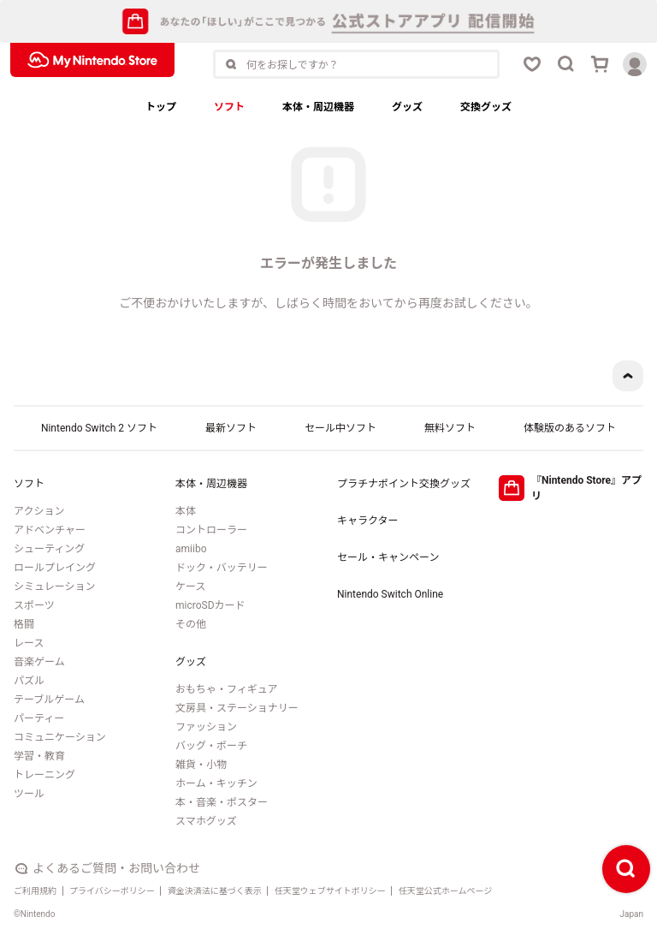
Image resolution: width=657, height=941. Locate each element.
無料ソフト (450, 428)
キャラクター (368, 521)
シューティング (49, 549)
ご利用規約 (35, 891)
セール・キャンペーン (388, 557)
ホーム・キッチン (216, 783)
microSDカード (210, 605)
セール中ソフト (340, 428)
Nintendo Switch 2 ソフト (99, 428)
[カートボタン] (601, 64)
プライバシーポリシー (112, 891)
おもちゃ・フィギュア (226, 689)
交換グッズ (486, 107)
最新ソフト (231, 428)
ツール (29, 794)
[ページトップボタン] (628, 375)
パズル (29, 681)
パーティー (39, 718)
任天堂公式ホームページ (446, 891)
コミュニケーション (60, 737)
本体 (185, 511)
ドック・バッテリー (221, 568)
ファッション (206, 727)
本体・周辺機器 (318, 107)
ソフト (229, 107)
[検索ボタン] (566, 64)
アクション (39, 511)
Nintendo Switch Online (390, 594)
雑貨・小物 (201, 765)
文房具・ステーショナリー (237, 708)
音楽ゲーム (39, 662)
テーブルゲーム (49, 700)
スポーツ (34, 605)
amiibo (190, 549)
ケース (190, 587)
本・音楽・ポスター (221, 802)
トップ (160, 107)
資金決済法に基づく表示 (215, 891)
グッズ (407, 107)
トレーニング (44, 775)
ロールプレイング (55, 568)
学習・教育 (39, 756)
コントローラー (211, 530)
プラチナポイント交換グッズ (404, 484)
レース (29, 643)
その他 (190, 624)
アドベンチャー (50, 530)
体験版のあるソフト (570, 428)
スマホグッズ (206, 821)
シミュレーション (55, 587)
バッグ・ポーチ (211, 746)
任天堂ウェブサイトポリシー (330, 891)
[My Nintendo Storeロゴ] (92, 60)
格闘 (24, 624)
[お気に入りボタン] (532, 64)
